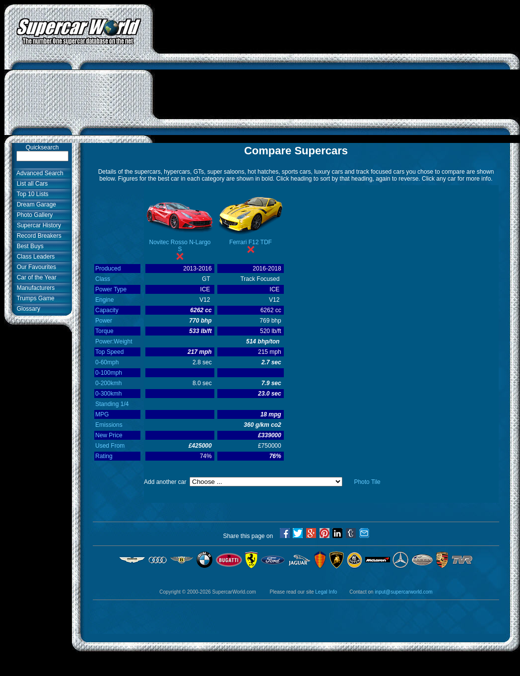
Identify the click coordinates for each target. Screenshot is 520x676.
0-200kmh (108, 383)
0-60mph (107, 362)
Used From (110, 445)
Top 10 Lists (31, 194)
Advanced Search (38, 173)
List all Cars (30, 183)
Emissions (109, 424)
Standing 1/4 (112, 404)
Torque (104, 331)
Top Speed (109, 351)
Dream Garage (34, 204)
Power (103, 320)
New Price (109, 435)
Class (102, 278)
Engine (104, 299)
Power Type (111, 289)
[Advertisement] (336, 73)
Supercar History (37, 225)
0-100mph (108, 372)
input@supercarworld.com (403, 592)
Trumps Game (34, 298)
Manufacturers (34, 287)
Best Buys (28, 246)
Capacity (107, 310)
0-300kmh (108, 393)
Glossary (26, 308)
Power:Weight (113, 341)
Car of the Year (35, 277)
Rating (104, 456)
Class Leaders (34, 256)
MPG (102, 414)
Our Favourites (34, 267)
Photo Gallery (33, 214)
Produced (108, 268)
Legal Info (326, 592)
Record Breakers (37, 235)
